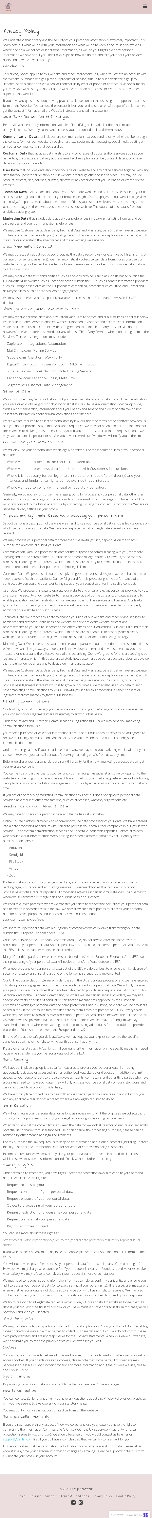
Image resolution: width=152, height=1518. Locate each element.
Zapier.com (16, 343)
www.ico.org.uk (39, 1434)
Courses (35, 1496)
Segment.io (15, 385)
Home (21, 1496)
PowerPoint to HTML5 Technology (68, 364)
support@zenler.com (127, 105)
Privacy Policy (102, 1496)
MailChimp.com (19, 350)
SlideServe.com (19, 371)
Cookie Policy (19, 269)
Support (51, 1496)
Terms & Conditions (75, 1496)
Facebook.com (18, 378)
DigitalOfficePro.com (23, 364)
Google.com (16, 357)
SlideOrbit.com (45, 371)
